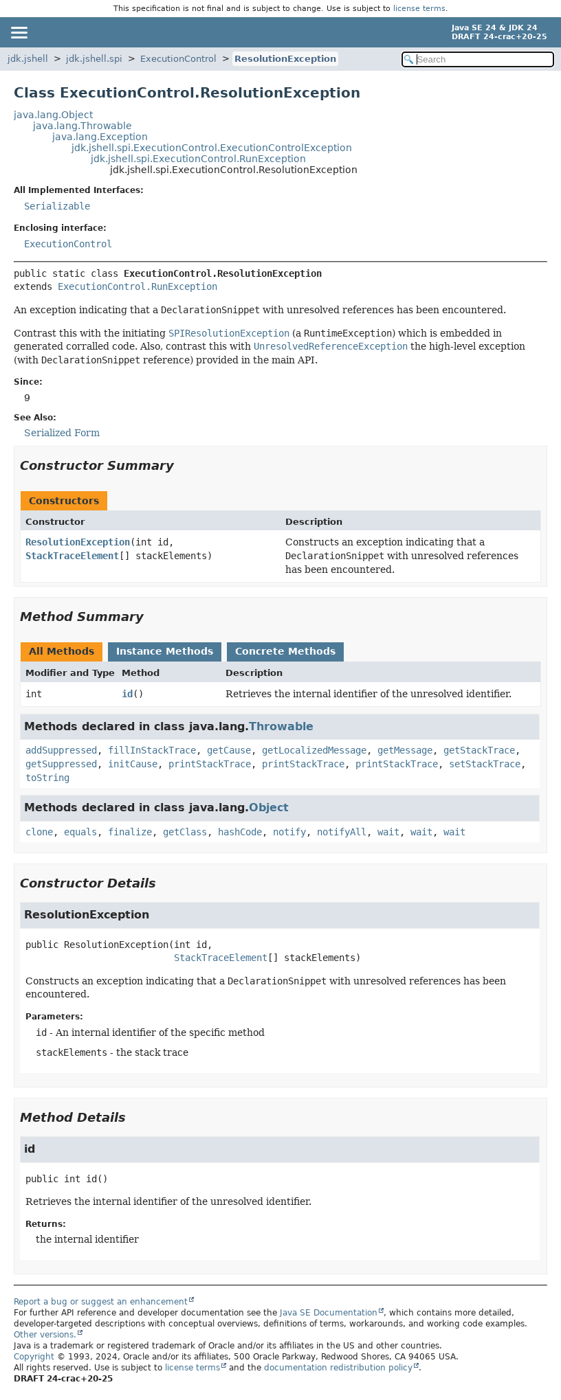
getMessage (404, 750)
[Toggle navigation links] (18, 32)
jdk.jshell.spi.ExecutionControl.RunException (198, 158)
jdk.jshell (28, 59)
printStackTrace (209, 763)
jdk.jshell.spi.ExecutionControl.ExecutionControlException (212, 147)
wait (388, 831)
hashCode (240, 831)
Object (269, 807)
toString (47, 777)
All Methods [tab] (61, 651)
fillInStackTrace (152, 750)
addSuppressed (61, 750)
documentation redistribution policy (338, 1368)
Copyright (34, 1357)
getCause (229, 750)
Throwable (281, 726)
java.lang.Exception (100, 136)
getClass (185, 831)
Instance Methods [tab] (164, 651)
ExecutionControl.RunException (137, 286)
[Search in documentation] (478, 59)
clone (39, 831)
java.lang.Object (53, 114)
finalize (130, 831)
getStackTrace (479, 750)
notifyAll (341, 831)
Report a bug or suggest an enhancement (101, 1302)
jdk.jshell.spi (94, 59)
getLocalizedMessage (314, 750)
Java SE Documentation (328, 1313)
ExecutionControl (178, 59)
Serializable (57, 206)
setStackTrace (484, 763)
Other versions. (45, 1335)
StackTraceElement (72, 555)
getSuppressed (61, 763)
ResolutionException (285, 59)
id (127, 693)
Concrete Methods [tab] (285, 651)
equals (80, 831)
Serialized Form (62, 432)
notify (289, 831)
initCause (132, 763)
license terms (419, 8)
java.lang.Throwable (82, 125)
